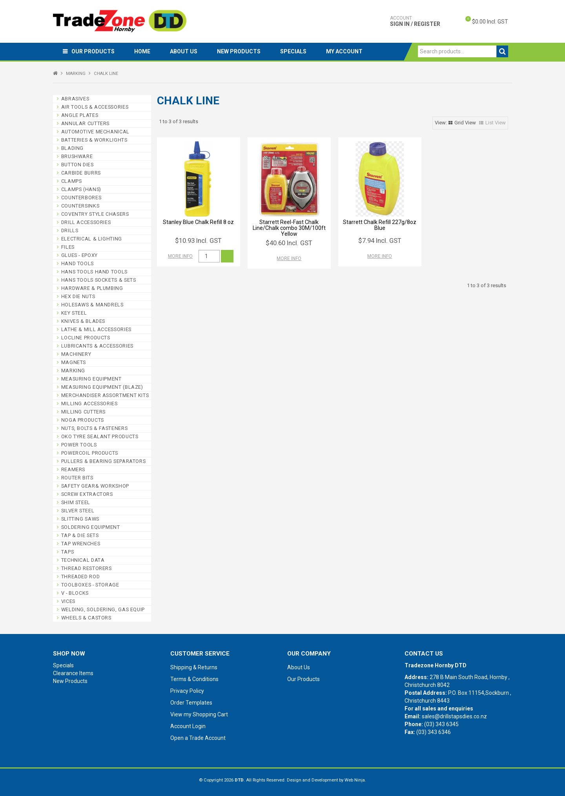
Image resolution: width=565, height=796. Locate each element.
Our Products (93, 51)
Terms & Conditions (194, 679)
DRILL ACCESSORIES (86, 222)
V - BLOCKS (75, 593)
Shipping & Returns (193, 667)
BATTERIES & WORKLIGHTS (94, 140)
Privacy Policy (187, 691)
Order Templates (191, 702)
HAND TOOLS (77, 263)
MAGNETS (73, 362)
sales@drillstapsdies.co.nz (454, 716)
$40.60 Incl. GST (289, 243)
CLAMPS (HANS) (81, 189)
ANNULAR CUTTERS (85, 123)
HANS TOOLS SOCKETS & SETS (98, 280)
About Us (183, 51)
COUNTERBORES (81, 197)
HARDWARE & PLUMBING (92, 288)
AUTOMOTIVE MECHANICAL (95, 132)
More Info (180, 256)
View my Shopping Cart (199, 714)
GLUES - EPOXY (79, 255)
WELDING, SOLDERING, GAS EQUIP (103, 609)
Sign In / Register (415, 21)
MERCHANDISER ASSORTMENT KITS (105, 395)
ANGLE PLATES (79, 115)
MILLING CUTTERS (83, 412)
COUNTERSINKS (80, 206)
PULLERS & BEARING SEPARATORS (103, 461)
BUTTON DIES (77, 165)
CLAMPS (71, 181)
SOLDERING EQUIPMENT (90, 527)
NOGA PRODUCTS (82, 420)
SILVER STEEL (78, 511)
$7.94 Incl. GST (379, 240)
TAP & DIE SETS (80, 535)
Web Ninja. (355, 780)
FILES (68, 247)
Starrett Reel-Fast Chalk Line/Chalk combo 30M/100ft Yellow (289, 228)
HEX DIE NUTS (78, 296)
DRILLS (69, 230)
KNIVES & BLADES (83, 321)
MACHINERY (76, 354)
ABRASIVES (75, 99)
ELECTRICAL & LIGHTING (91, 239)
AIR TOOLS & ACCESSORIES (95, 107)
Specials (293, 51)
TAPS (67, 552)
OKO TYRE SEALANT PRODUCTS (100, 436)
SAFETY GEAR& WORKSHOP (95, 486)
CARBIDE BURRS (81, 173)
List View (495, 123)
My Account (344, 51)
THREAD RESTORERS (86, 568)
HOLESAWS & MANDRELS (92, 305)
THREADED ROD (80, 576)
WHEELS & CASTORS (86, 618)
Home (142, 51)
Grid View (465, 123)
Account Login (188, 726)
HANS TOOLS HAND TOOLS (94, 272)
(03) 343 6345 (441, 724)
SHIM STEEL (75, 502)
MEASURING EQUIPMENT (91, 379)
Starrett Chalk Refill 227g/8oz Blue (379, 225)
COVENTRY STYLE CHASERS (95, 214)
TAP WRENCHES (80, 543)
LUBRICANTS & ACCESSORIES (97, 346)
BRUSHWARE (77, 156)
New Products (239, 51)
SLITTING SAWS (80, 519)
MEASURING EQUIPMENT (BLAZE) (102, 387)
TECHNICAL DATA (83, 560)
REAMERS (73, 469)
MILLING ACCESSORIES (89, 403)
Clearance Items (73, 673)
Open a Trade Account (198, 738)
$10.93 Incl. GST (198, 240)
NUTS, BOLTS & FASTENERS (94, 428)
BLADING (72, 148)
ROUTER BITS (77, 478)
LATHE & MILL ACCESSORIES (96, 329)
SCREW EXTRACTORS (87, 494)
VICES (68, 601)
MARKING (76, 73)
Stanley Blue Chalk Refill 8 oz (198, 222)
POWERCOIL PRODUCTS (89, 453)
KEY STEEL (74, 313)
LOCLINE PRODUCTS (85, 338)
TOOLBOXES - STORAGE (90, 585)
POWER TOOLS (79, 445)
